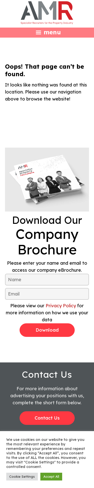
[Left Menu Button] (47, 32)
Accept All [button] (51, 476)
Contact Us (47, 418)
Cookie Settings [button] (22, 476)
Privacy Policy (61, 306)
